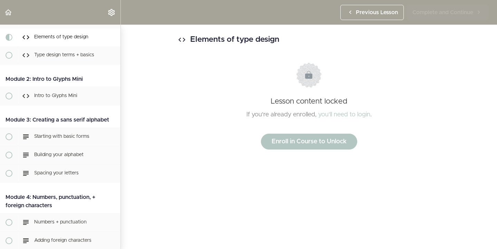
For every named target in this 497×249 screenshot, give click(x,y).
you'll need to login (344, 115)
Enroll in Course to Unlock (309, 141)
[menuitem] (111, 12)
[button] (8, 12)
